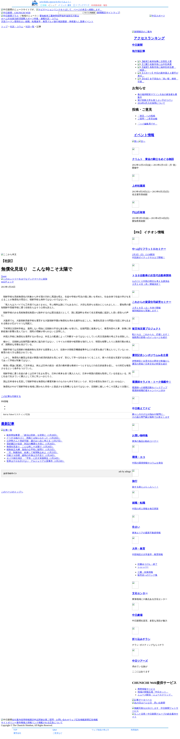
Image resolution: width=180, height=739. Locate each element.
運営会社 (17, 733)
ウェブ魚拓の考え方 (100, 729)
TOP (15, 729)
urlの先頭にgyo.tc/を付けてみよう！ (55, 1)
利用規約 (135, 729)
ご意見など (57, 733)
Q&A (55, 729)
